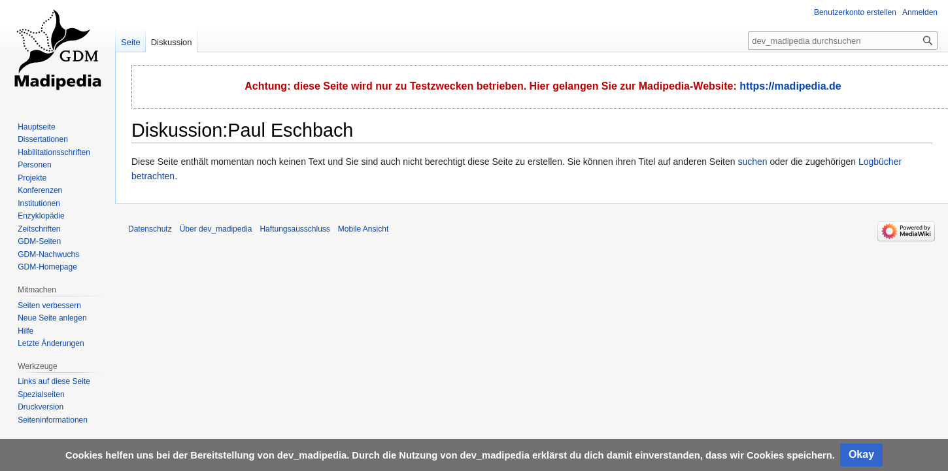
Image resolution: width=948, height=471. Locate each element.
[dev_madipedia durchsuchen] (843, 40)
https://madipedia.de (790, 86)
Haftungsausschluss (295, 229)
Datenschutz (150, 229)
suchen (752, 161)
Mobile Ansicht (363, 229)
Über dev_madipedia (216, 229)
